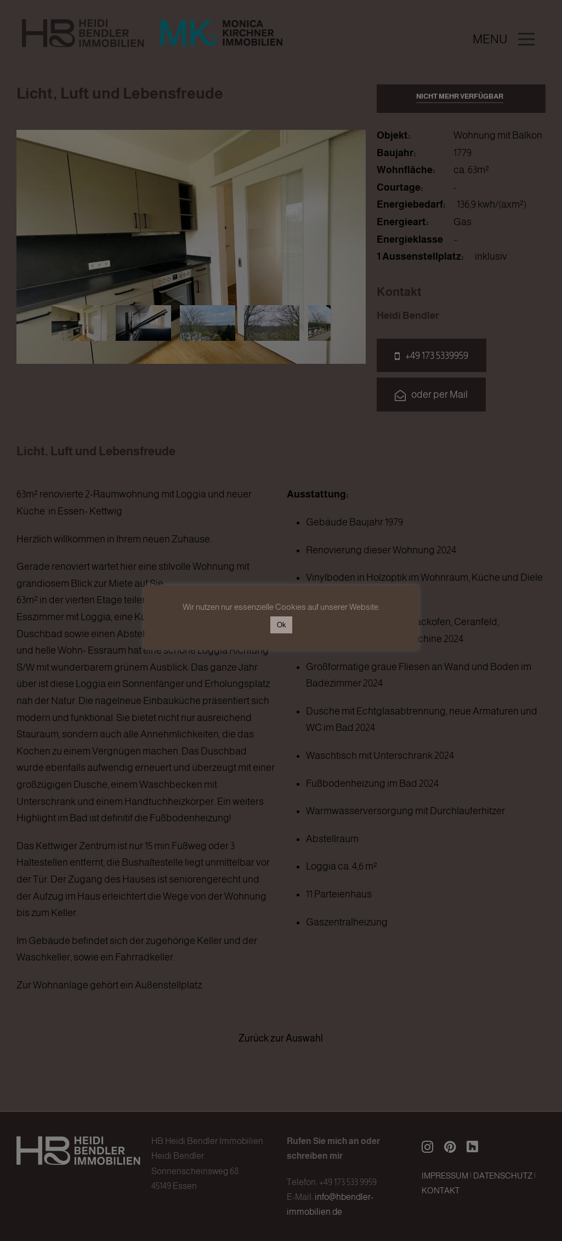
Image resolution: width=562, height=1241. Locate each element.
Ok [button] (281, 625)
